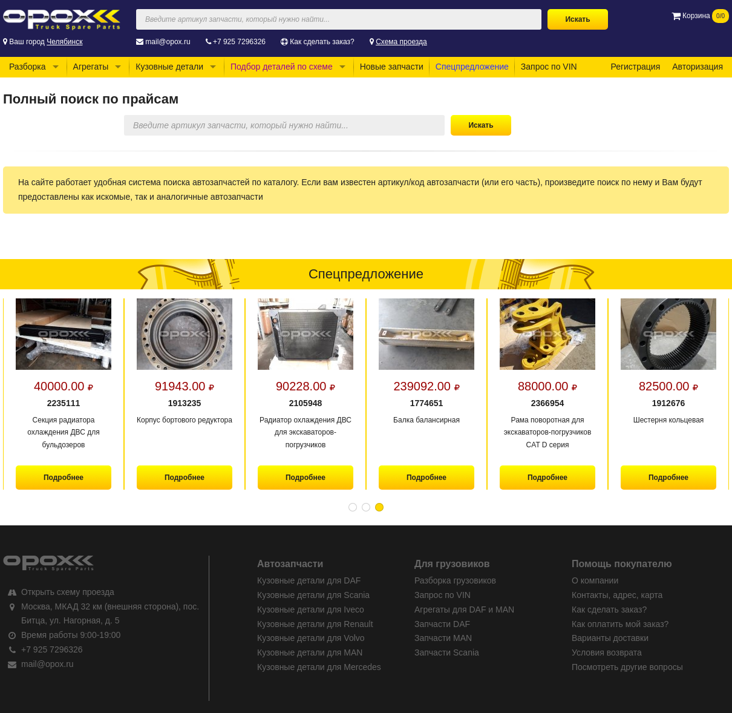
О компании (595, 580)
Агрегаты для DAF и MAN (464, 609)
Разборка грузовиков (455, 580)
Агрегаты (91, 66)
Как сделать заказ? (322, 42)
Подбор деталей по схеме (281, 66)
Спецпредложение (472, 66)
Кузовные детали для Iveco (310, 609)
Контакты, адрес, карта (617, 595)
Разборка (27, 66)
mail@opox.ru (167, 42)
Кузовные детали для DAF (309, 580)
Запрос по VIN (549, 66)
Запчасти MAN (443, 638)
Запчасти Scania (446, 652)
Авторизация (697, 66)
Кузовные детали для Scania (313, 595)
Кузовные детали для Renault (315, 624)
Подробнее (63, 477)
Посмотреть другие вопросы (627, 667)
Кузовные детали (169, 66)
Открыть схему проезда (67, 592)
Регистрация (635, 66)
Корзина (700, 16)
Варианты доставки (610, 638)
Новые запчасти (391, 66)
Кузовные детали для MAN (309, 652)
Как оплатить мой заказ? (620, 624)
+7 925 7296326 (239, 42)
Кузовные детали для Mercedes (319, 667)
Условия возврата (607, 652)
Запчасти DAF (442, 624)
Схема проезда (401, 42)
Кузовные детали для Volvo (311, 638)
